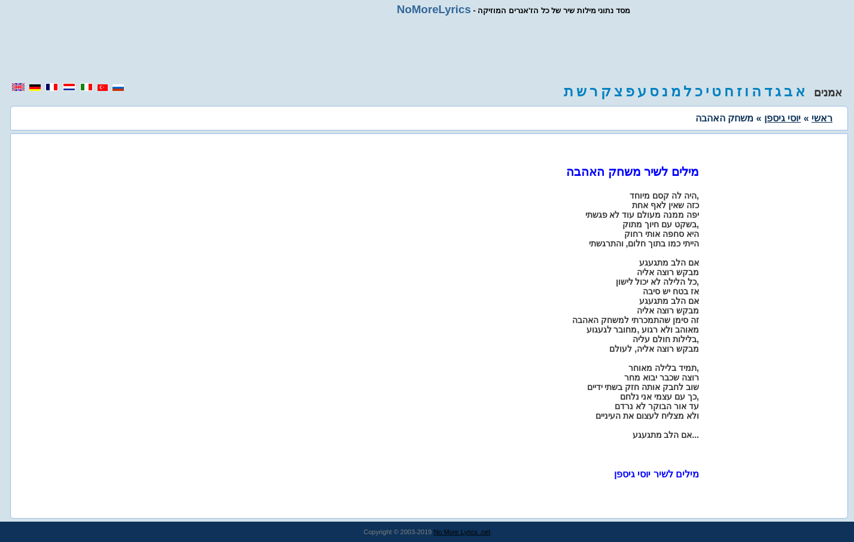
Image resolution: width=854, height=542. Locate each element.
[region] (427, 49)
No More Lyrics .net (462, 531)
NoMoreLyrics (434, 9)
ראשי (822, 118)
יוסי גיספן (782, 118)
